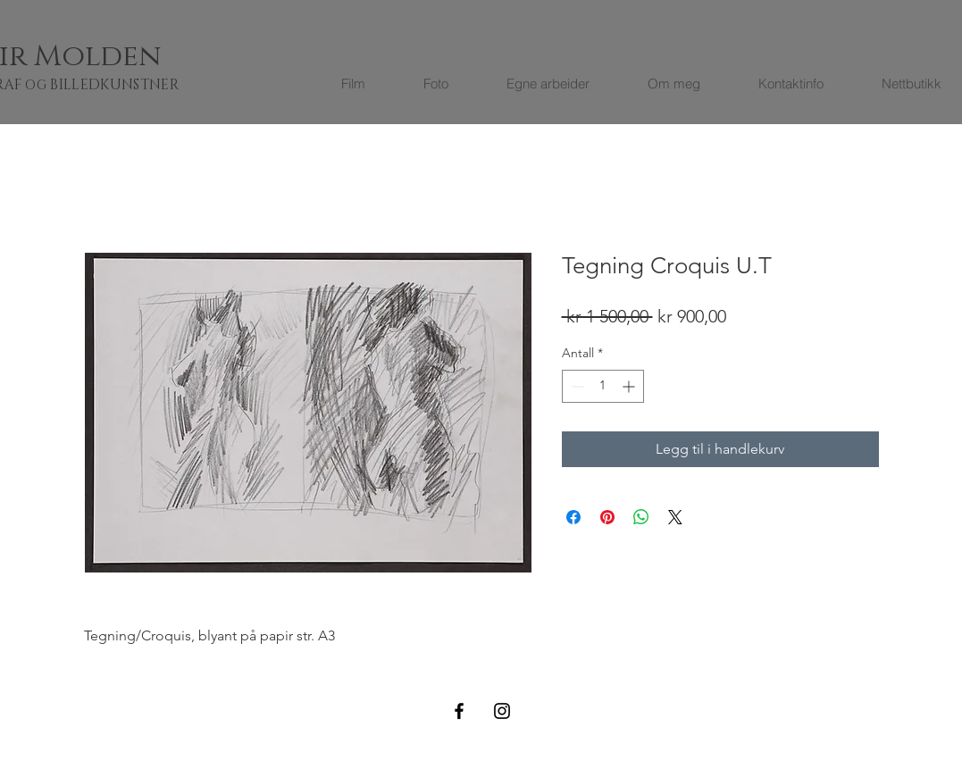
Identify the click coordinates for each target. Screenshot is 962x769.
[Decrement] (576, 386)
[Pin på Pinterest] (607, 517)
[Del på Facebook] (573, 517)
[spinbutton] (603, 386)
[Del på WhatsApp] (641, 517)
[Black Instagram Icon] (502, 711)
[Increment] (630, 386)
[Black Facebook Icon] (459, 711)
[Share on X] (675, 517)
